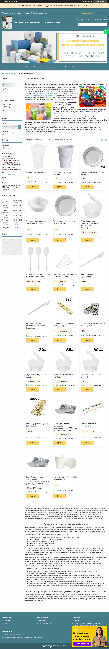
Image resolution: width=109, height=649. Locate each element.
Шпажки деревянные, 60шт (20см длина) (37, 425)
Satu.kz (64, 645)
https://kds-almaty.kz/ (9, 174)
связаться (63, 122)
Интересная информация (6, 106)
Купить (32, 187)
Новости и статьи (78, 67)
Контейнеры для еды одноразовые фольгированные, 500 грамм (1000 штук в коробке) (37, 480)
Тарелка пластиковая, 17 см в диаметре (92, 173)
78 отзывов (88, 1)
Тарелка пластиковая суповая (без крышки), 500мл (38, 222)
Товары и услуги (10, 74)
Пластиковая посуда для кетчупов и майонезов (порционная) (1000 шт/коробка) (90, 224)
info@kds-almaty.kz (9, 180)
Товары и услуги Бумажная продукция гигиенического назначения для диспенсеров (87, 625)
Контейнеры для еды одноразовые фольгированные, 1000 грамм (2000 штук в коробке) (65, 427)
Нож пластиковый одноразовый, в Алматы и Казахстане (36, 326)
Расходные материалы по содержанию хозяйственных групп (25, 637)
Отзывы (5, 97)
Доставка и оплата (52, 67)
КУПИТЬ (86, 6)
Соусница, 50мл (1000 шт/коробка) (63, 376)
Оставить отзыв (101, 13)
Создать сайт (7, 1)
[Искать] (104, 24)
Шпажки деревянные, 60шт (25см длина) (64, 325)
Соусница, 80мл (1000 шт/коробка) (91, 376)
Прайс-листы (7, 89)
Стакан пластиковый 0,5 (35, 172)
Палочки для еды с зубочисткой (88, 425)
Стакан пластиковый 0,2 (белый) (63, 173)
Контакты (37, 67)
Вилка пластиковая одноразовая (88, 276)
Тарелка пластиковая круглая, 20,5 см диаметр (65, 222)
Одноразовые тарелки (44, 93)
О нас (28, 67)
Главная (6, 67)
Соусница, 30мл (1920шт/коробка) (36, 376)
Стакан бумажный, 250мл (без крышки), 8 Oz (93, 325)
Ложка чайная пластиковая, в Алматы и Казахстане (65, 276)
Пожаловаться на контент (59, 647)
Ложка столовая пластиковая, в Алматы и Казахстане (38, 276)
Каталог (16, 67)
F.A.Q (65, 67)
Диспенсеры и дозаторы (12, 635)
